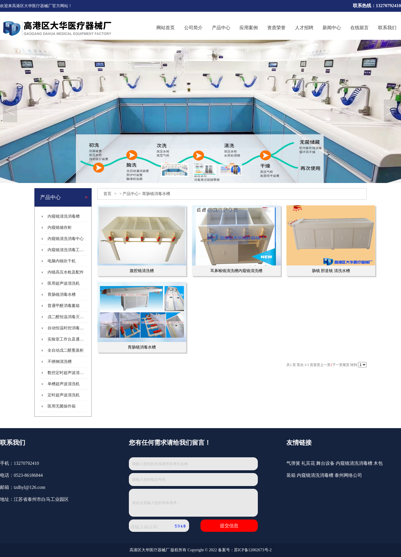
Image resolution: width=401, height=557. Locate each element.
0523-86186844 (28, 475)
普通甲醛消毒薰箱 (64, 306)
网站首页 (165, 27)
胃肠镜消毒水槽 (62, 294)
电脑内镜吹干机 (62, 261)
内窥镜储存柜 (60, 227)
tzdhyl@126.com (29, 487)
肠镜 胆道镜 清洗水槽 (331, 271)
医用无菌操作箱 (62, 406)
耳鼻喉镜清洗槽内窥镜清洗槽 (236, 271)
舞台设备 (325, 463)
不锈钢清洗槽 (60, 361)
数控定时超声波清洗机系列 (67, 373)
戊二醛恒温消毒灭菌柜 (67, 317)
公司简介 (193, 27)
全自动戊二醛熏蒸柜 (66, 350)
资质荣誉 (276, 27)
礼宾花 (308, 463)
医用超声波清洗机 (64, 283)
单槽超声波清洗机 (64, 384)
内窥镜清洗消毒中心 (66, 239)
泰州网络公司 (348, 475)
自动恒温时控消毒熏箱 (67, 328)
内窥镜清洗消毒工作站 (67, 250)
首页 (107, 194)
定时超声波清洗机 (64, 395)
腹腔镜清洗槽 (142, 271)
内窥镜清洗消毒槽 (64, 216)
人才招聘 (304, 27)
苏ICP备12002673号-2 (253, 550)
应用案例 (248, 27)
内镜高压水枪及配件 (66, 272)
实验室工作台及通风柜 (67, 339)
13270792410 (26, 463)
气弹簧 (293, 463)
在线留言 (359, 27)
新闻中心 (332, 27)
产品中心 (221, 27)
